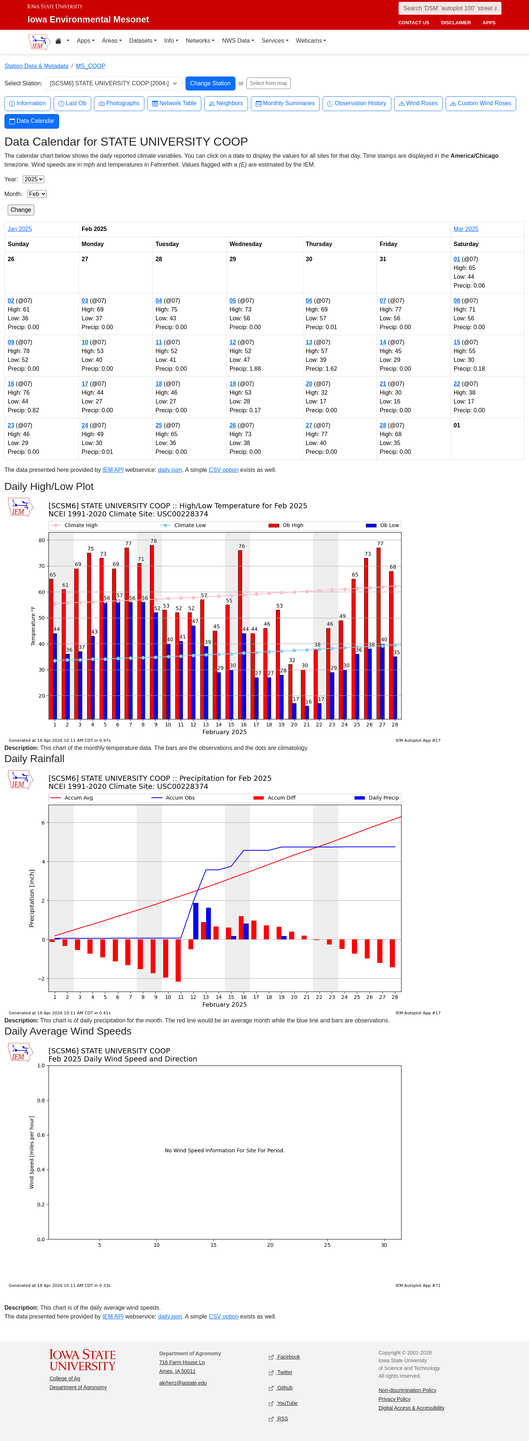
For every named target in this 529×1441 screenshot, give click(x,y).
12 (233, 342)
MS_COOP (90, 66)
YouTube (283, 1403)
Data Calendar (31, 121)
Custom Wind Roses (480, 103)
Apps (83, 41)
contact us (413, 22)
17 (85, 384)
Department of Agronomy (78, 1387)
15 (457, 342)
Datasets (140, 41)
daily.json (170, 470)
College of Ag (65, 1378)
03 (85, 301)
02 (11, 301)
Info (169, 41)
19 (233, 384)
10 (85, 342)
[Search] (450, 8)
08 (457, 301)
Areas (110, 41)
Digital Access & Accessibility (412, 1408)
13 (309, 342)
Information (27, 103)
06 (309, 301)
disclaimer (456, 22)
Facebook (284, 1357)
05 (233, 301)
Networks (198, 41)
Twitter (280, 1372)
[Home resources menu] (62, 42)
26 (233, 425)
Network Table (174, 103)
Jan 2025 (20, 229)
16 (11, 384)
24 (85, 425)
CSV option (223, 470)
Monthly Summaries (285, 103)
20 (309, 384)
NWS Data (236, 41)
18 (158, 384)
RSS (278, 1419)
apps (489, 22)
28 (383, 425)
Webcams (309, 41)
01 (457, 259)
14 (383, 342)
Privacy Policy (395, 1399)
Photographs (119, 103)
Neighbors (226, 103)
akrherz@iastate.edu (183, 1383)
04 (158, 301)
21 (383, 384)
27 (309, 425)
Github (280, 1388)
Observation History (356, 103)
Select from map (268, 83)
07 (383, 301)
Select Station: (23, 83)
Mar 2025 (466, 229)
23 (11, 425)
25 (158, 425)
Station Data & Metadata (36, 66)
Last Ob (72, 103)
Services (273, 41)
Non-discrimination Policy (407, 1390)
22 (457, 384)
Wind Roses (418, 103)
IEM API (113, 470)
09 (11, 342)
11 (158, 342)
